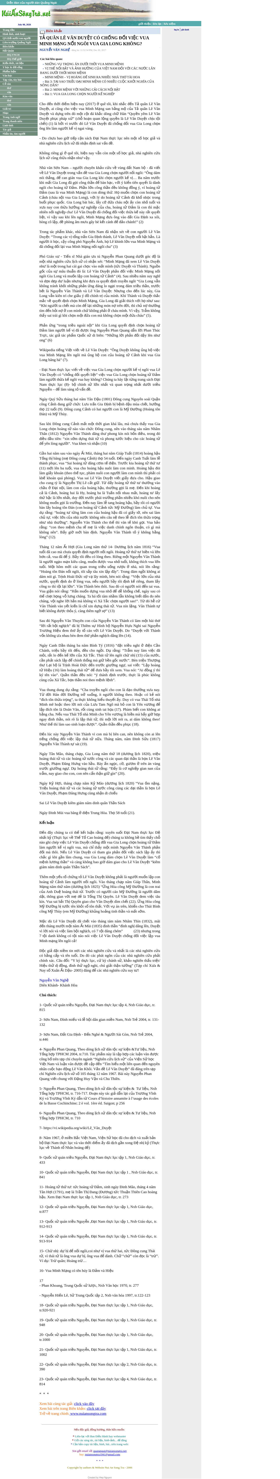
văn (9, 92)
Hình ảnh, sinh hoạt (14, 34)
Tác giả (7, 129)
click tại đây (96, 1408)
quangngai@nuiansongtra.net (109, 1451)
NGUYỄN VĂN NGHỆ (54, 50)
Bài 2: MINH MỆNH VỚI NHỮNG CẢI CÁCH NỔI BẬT (82, 89)
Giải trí (7, 108)
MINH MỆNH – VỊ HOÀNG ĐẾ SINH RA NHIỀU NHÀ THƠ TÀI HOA (92, 77)
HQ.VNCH (13, 54)
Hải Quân (8, 50)
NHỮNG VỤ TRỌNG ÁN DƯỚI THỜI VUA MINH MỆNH (84, 64)
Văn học (7, 75)
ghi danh (185, 30)
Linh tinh (8, 125)
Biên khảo (8, 46)
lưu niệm (170, 23)
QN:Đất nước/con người (16, 38)
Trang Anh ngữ (11, 117)
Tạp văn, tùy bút (12, 79)
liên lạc (157, 23)
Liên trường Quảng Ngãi (17, 42)
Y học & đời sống (13, 67)
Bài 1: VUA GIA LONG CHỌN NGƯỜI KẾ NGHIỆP (80, 94)
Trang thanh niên (12, 121)
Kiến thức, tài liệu (13, 63)
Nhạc (6, 113)
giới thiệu (144, 23)
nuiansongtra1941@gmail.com (102, 1454)
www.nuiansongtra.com (87, 1413)
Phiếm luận (9, 71)
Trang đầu (8, 29)
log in (176, 30)
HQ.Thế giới (14, 59)
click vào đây (84, 1404)
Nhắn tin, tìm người (14, 133)
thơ (9, 88)
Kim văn (7, 96)
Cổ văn (7, 83)
